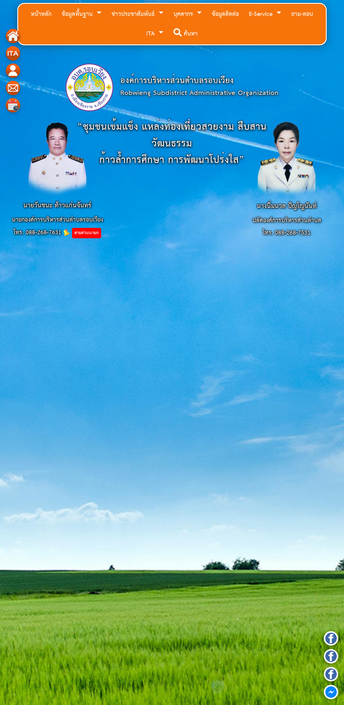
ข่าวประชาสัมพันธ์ (133, 14)
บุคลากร (184, 14)
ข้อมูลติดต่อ (225, 14)
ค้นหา (185, 34)
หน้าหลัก (41, 14)
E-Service (262, 14)
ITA (151, 34)
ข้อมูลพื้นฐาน (78, 14)
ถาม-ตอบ (302, 14)
